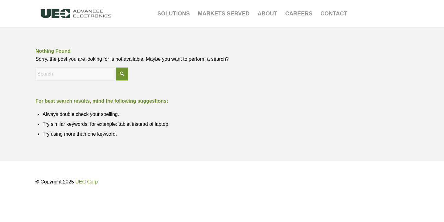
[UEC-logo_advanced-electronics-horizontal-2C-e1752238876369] (76, 13)
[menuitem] (174, 13)
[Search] (81, 74)
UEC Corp (86, 181)
